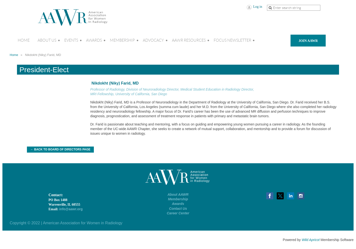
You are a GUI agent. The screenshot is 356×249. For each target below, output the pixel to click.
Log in (257, 6)
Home (14, 55)
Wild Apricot (311, 240)
